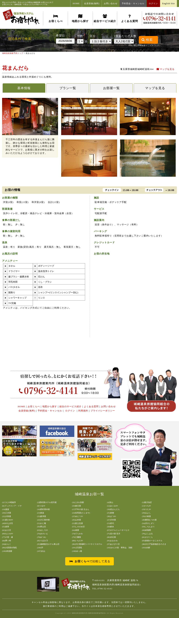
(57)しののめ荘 (78, 527)
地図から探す (80, 18)
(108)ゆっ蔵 (77, 551)
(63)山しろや (42, 530)
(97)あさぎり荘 (113, 544)
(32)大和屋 (6, 516)
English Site (168, 3)
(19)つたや (146, 509)
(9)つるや (41, 506)
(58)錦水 (110, 527)
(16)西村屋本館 (43, 509)
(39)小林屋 (146, 516)
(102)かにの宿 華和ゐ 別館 (119, 548)
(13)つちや (146, 506)
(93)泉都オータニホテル (152, 541)
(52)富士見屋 (77, 523)
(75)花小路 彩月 (113, 534)
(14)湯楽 (5, 509)
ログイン (153, 3)
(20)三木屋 (6, 513)
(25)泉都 (110, 513)
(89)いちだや (77, 541)
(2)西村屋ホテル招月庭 (47, 502)
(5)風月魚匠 (147, 502)
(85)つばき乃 (42, 541)
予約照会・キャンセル (133, 3)
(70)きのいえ (42, 534)
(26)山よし (146, 513)
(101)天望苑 (77, 548)
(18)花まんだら (113, 509)
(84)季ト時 (6, 541)
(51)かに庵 (41, 523)
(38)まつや (111, 516)
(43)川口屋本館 (43, 520)
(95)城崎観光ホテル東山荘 (48, 544)
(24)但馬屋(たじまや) (81, 513)
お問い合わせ (110, 3)
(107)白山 (41, 551)
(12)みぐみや (112, 506)
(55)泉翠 (5, 527)
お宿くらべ (56, 18)
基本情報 (24, 88)
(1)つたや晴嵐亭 (9, 502)
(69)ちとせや (7, 534)
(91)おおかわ (112, 541)
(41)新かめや (7, 520)
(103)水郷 (146, 548)
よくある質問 (129, 18)
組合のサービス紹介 (70, 406)
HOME (76, 3)
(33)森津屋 (41, 516)
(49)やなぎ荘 (7, 523)
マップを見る (165, 69)
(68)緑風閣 (146, 530)
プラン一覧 (67, 88)
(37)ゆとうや (77, 516)
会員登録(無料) (91, 3)
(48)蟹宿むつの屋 (149, 520)
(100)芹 (40, 548)
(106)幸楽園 (7, 551)
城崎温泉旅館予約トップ (12, 53)
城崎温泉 (37, 2)
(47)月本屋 (111, 520)
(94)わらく (6, 544)
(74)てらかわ (77, 534)
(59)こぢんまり (148, 527)
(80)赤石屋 (111, 537)
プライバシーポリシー (103, 410)
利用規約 (83, 410)
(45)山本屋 (76, 520)
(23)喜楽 (40, 513)
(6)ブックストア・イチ (12, 506)
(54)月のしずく (148, 523)
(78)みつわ (41, 537)
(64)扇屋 (75, 530)
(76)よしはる (147, 534)
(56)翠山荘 (41, 527)
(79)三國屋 (76, 537)
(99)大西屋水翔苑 (9, 548)
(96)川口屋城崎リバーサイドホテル (87, 544)
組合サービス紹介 (105, 18)
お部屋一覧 (111, 88)
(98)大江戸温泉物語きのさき (154, 544)
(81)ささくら (147, 537)
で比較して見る (90, 561)
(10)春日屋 (76, 506)
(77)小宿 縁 (7, 537)
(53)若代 (110, 523)
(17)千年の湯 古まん (80, 509)
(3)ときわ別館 (78, 502)
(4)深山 (110, 502)
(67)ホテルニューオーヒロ (118, 530)
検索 (147, 40)
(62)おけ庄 (6, 530)
